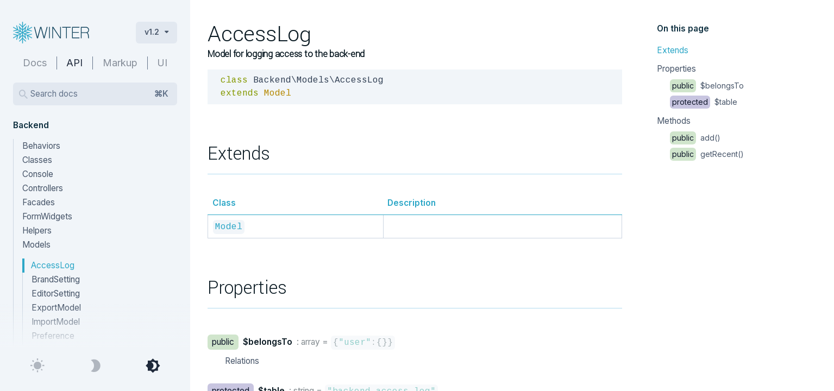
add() (695, 137)
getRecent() (707, 154)
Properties (676, 69)
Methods (674, 121)
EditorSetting (56, 293)
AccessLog (52, 265)
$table (703, 101)
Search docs (99, 94)
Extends (672, 50)
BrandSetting (56, 279)
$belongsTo (707, 85)
